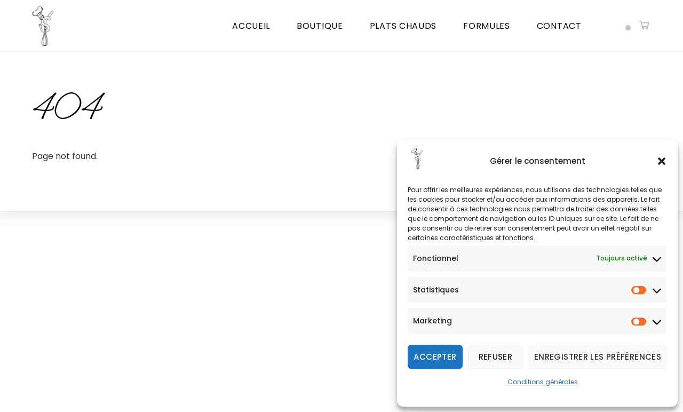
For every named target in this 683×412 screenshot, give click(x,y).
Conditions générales (542, 381)
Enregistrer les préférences (597, 356)
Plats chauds (403, 26)
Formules (486, 26)
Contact (559, 26)
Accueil (251, 26)
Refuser (496, 356)
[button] (661, 161)
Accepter (435, 356)
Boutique (320, 26)
